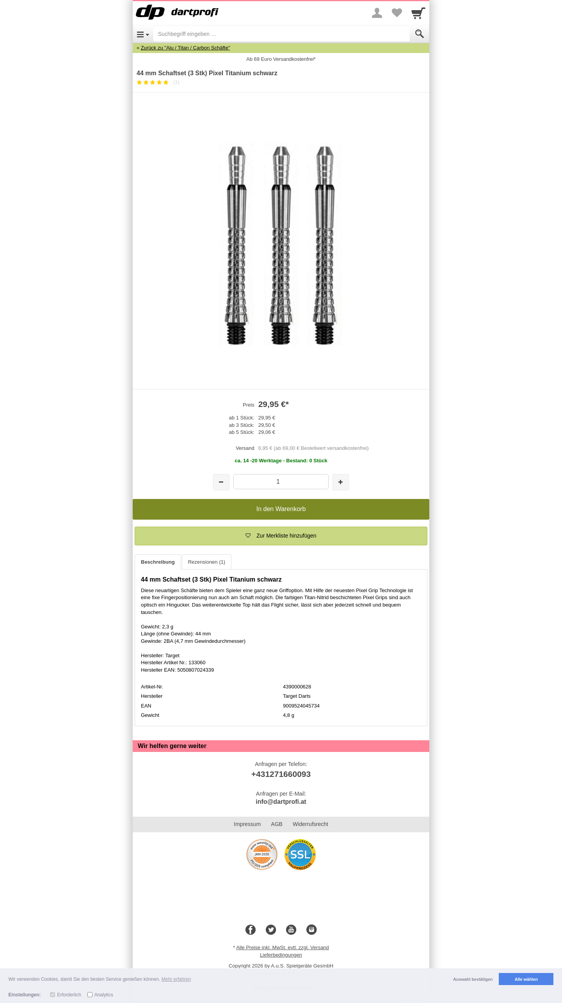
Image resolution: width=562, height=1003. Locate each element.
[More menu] (377, 13)
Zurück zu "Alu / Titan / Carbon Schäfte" (185, 48)
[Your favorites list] (396, 13)
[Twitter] (271, 930)
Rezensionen (206, 562)
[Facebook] (250, 930)
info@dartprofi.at (281, 801)
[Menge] (280, 481)
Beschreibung (158, 562)
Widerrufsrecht (310, 824)
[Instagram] (311, 930)
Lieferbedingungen (281, 955)
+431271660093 (281, 773)
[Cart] (418, 13)
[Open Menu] (143, 34)
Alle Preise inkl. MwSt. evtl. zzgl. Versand (282, 947)
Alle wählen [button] (526, 979)
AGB (277, 824)
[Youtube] (291, 930)
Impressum (247, 824)
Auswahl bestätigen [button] (473, 979)
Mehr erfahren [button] (176, 979)
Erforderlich (69, 995)
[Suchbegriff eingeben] (281, 34)
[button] (281, 536)
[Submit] (419, 34)
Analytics (103, 995)
